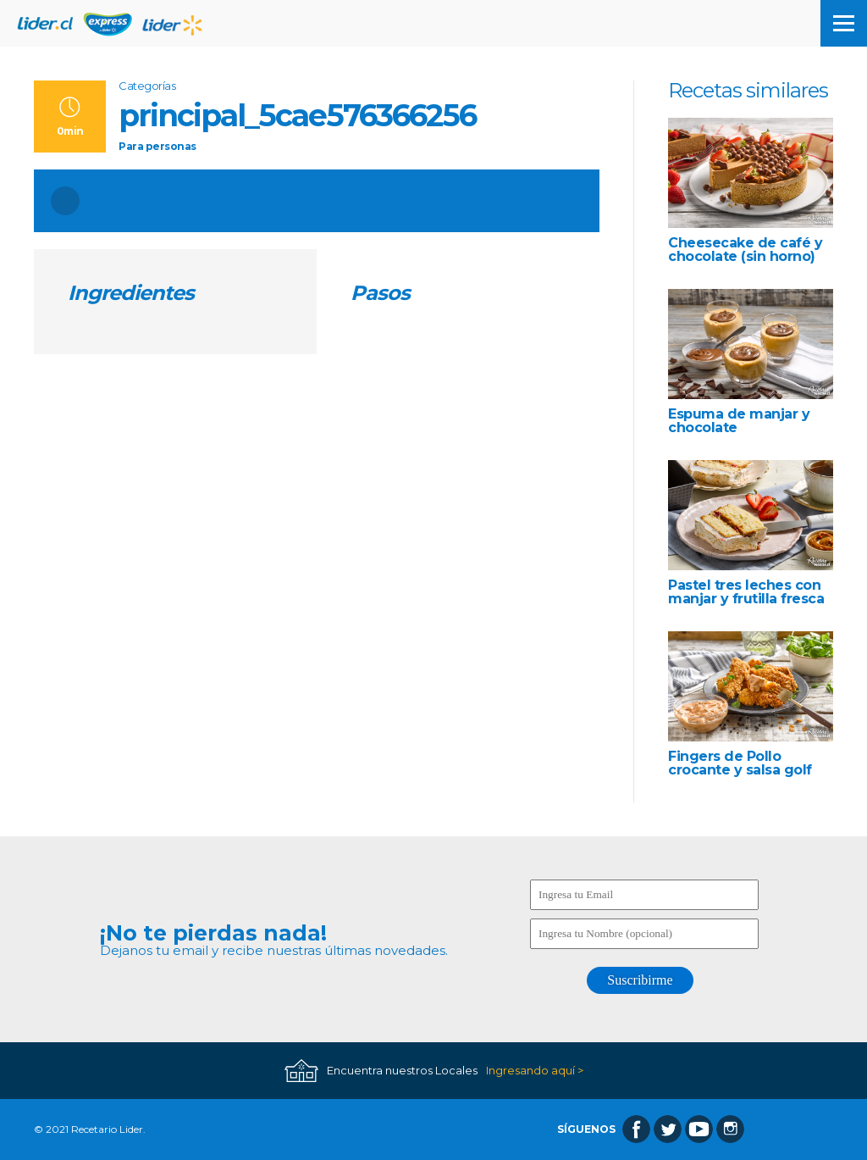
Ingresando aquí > (534, 1070)
